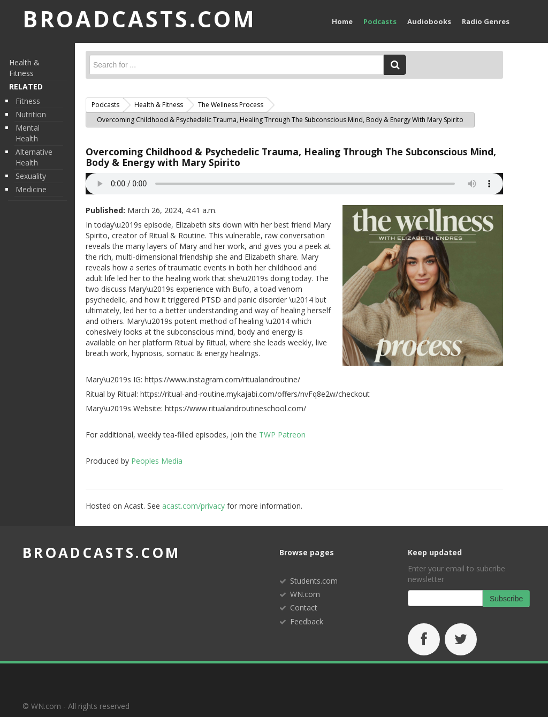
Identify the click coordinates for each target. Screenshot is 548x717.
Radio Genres (485, 21)
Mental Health (28, 133)
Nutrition (31, 114)
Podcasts (380, 21)
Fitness (28, 101)
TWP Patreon (282, 434)
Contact (303, 607)
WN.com (305, 594)
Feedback (306, 621)
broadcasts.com (101, 552)
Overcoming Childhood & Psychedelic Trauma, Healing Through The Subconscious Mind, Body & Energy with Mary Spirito (291, 157)
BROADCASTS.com (140, 19)
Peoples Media (156, 461)
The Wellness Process (230, 104)
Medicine (31, 189)
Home (342, 21)
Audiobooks (429, 21)
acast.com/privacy (193, 506)
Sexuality (31, 176)
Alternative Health (34, 157)
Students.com (314, 581)
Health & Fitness (24, 67)
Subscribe (506, 598)
